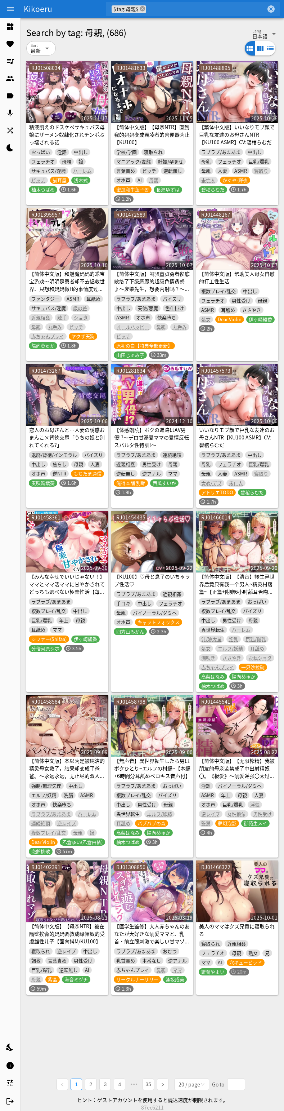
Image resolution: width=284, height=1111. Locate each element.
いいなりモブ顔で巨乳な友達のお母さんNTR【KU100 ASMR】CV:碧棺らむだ (237, 437)
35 (149, 1084)
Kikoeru (38, 8)
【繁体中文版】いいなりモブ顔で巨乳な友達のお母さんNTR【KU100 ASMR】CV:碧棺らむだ (237, 134)
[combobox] (206, 9)
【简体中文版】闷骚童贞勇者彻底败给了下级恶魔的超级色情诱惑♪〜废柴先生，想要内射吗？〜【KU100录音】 (152, 285)
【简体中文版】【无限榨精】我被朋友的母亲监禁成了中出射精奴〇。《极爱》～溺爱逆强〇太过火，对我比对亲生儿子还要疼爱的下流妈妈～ (237, 775)
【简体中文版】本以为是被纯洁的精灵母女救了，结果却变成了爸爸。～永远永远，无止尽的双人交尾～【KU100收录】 (67, 772)
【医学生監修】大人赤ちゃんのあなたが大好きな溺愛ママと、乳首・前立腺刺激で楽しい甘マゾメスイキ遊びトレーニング (152, 937)
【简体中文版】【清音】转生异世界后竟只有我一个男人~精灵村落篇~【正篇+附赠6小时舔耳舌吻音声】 (237, 588)
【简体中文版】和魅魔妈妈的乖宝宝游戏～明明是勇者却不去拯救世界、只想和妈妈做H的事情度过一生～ (67, 285)
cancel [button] (142, 9)
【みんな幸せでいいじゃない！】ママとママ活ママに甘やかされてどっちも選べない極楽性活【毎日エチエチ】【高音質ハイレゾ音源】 (67, 591)
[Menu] (10, 9)
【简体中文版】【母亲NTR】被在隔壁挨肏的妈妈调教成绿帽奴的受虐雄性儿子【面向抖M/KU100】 (67, 933)
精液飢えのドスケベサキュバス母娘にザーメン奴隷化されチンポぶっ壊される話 (67, 134)
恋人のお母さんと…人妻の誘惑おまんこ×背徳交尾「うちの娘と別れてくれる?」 (67, 437)
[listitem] (10, 26)
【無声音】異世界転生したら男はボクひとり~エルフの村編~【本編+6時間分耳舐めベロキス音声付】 (152, 768)
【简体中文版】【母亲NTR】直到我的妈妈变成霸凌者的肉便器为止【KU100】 (152, 134)
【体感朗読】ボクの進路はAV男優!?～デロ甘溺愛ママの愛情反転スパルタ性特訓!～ (151, 437)
